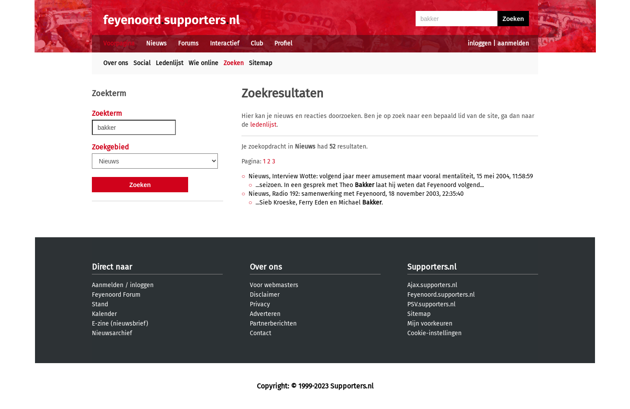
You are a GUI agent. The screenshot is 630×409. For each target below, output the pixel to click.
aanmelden (513, 43)
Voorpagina (119, 43)
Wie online (203, 63)
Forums (188, 43)
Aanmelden (107, 285)
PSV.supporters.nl (431, 304)
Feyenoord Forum (116, 294)
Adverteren (265, 314)
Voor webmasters (274, 285)
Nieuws (156, 43)
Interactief (224, 43)
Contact (260, 333)
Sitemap (260, 63)
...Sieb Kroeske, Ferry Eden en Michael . (319, 202)
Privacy (260, 304)
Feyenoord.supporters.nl (441, 294)
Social (141, 63)
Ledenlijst (169, 63)
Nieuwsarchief (112, 333)
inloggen (479, 43)
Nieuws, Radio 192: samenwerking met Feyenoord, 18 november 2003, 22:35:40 (356, 194)
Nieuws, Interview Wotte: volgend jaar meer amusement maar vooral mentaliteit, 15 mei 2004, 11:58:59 (390, 176)
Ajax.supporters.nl (432, 285)
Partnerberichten (273, 323)
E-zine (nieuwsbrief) (120, 323)
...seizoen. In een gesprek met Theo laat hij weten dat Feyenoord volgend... (370, 185)
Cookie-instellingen (434, 333)
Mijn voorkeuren (429, 323)
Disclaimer (265, 294)
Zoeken (234, 63)
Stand (100, 304)
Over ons (115, 63)
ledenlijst (263, 124)
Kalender (104, 314)
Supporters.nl (431, 267)
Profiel (283, 43)
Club (257, 43)
